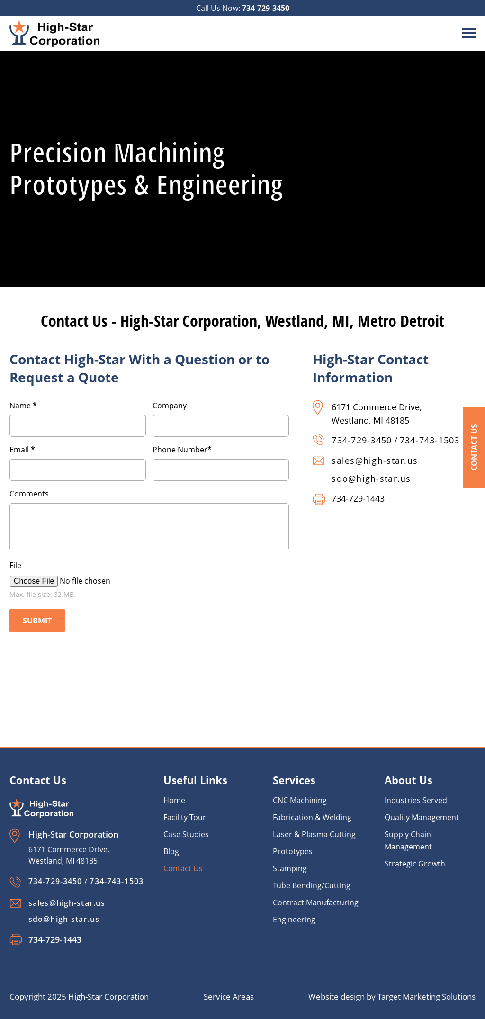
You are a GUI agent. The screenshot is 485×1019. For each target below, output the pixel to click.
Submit (37, 620)
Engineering (294, 919)
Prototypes (293, 851)
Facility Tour (184, 817)
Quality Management (422, 817)
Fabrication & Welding (312, 817)
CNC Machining (300, 800)
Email (22, 449)
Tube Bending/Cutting (311, 885)
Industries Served (416, 800)
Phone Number (182, 449)
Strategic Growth (415, 863)
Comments (29, 493)
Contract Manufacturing (316, 902)
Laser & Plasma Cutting (314, 834)
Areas (243, 996)
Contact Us (474, 447)
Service (218, 996)
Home (174, 800)
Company (170, 405)
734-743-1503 (430, 440)
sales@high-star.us (375, 460)
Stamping (290, 868)
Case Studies (186, 834)
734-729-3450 (265, 8)
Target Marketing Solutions (426, 996)
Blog (171, 851)
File (15, 565)
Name (23, 405)
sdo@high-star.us (371, 478)
